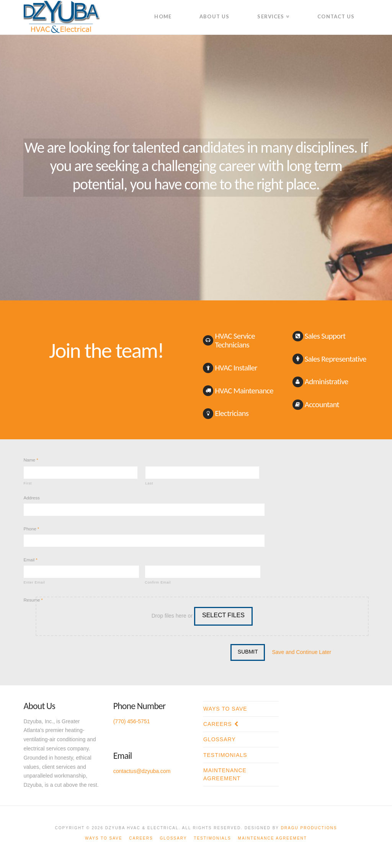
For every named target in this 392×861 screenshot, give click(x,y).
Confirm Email (158, 582)
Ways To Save (225, 709)
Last (149, 483)
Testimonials (225, 755)
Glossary (219, 739)
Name (30, 460)
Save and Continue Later (301, 652)
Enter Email (34, 582)
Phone (31, 529)
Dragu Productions (309, 828)
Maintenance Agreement (225, 774)
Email (30, 560)
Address (31, 498)
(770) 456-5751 (131, 721)
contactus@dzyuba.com (142, 771)
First (27, 483)
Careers (217, 724)
